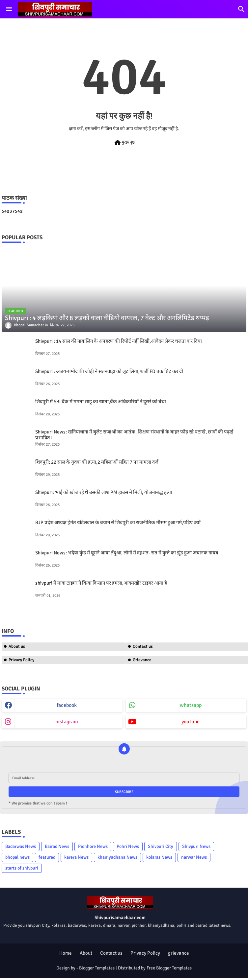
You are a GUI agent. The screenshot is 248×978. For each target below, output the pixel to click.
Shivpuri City (160, 846)
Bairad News (57, 846)
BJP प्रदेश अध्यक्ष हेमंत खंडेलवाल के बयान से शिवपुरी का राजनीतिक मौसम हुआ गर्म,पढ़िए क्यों (118, 522)
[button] (241, 9)
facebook (67, 705)
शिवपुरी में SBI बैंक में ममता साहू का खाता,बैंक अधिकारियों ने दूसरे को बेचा (100, 402)
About (86, 953)
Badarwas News (20, 846)
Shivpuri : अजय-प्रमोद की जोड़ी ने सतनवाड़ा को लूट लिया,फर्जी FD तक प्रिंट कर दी (109, 371)
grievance (178, 953)
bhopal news (17, 857)
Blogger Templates (97, 968)
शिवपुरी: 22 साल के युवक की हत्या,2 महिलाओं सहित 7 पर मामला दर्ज (96, 462)
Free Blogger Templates (169, 968)
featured (47, 857)
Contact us (111, 953)
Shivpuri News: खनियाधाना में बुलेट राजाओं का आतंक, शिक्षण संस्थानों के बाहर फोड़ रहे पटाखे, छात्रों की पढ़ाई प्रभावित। (134, 435)
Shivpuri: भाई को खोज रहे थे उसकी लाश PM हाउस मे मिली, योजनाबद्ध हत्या (103, 492)
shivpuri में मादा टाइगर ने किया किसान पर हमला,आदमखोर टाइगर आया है (101, 583)
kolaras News (159, 857)
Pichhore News (93, 846)
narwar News (194, 857)
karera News (76, 857)
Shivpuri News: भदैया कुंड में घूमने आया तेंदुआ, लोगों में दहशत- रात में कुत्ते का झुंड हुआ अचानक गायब (126, 553)
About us (17, 646)
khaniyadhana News (117, 857)
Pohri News (128, 846)
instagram (66, 721)
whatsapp (191, 705)
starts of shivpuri (21, 868)
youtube (190, 721)
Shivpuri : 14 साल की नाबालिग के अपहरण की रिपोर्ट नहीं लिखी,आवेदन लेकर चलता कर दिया (118, 341)
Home (65, 953)
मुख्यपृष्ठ (124, 143)
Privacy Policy (21, 660)
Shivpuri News (196, 846)
